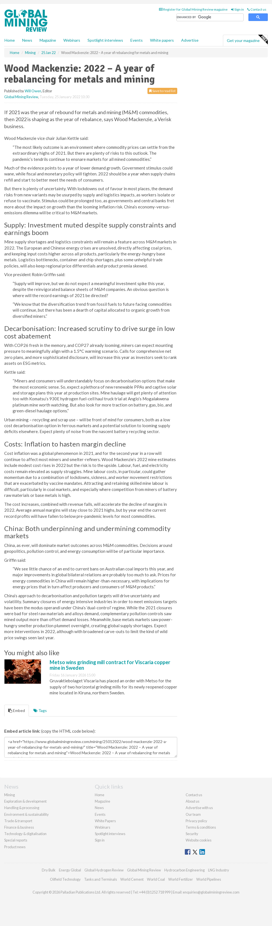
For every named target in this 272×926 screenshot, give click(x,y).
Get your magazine (247, 39)
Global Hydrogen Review (104, 870)
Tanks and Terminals (100, 879)
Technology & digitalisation (25, 833)
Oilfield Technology (65, 879)
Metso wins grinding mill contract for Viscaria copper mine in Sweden (110, 665)
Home (9, 40)
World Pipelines (208, 879)
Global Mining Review (21, 97)
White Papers (105, 821)
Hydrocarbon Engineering (184, 870)
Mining (9, 795)
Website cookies (198, 840)
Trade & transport (18, 821)
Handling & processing (21, 807)
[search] (210, 17)
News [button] (27, 40)
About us (192, 801)
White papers (162, 40)
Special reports (15, 840)
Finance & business (19, 827)
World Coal (156, 879)
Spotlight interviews (105, 40)
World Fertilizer (180, 879)
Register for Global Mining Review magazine (193, 9)
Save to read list (162, 91)
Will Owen (33, 91)
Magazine (48, 40)
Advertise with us (199, 807)
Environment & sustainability (26, 814)
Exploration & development (25, 801)
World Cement (132, 879)
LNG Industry (218, 870)
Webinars (71, 40)
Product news (15, 847)
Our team (193, 814)
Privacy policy (196, 821)
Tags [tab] (40, 710)
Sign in (237, 9)
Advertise (190, 40)
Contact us (256, 9)
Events (136, 40)
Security (192, 833)
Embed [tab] (16, 710)
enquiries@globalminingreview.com (211, 892)
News (99, 807)
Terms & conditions (201, 827)
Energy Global (70, 870)
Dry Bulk (49, 870)
